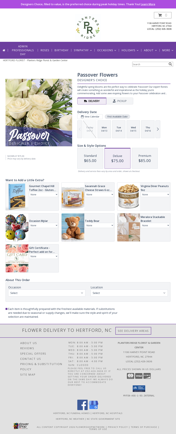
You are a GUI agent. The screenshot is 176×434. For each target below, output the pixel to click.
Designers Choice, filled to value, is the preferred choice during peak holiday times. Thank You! (88, 4)
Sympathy (83, 50)
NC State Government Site (103, 418)
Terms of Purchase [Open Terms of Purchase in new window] (144, 426)
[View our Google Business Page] (93, 409)
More (168, 50)
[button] (162, 15)
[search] (170, 64)
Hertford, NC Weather (70, 418)
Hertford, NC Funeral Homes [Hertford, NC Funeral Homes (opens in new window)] (71, 413)
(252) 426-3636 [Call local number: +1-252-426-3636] (163, 28)
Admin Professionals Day (23, 50)
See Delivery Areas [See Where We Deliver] (133, 331)
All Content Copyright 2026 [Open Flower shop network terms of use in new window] (56, 426)
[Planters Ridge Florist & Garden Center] (88, 26)
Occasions (107, 50)
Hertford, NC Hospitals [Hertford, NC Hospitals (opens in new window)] (108, 413)
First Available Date (117, 116)
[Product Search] (149, 64)
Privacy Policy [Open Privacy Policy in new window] (118, 426)
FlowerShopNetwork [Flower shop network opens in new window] (90, 426)
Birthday (61, 50)
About (151, 50)
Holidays (130, 50)
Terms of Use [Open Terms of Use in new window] (98, 428)
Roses (45, 50)
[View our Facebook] (82, 409)
